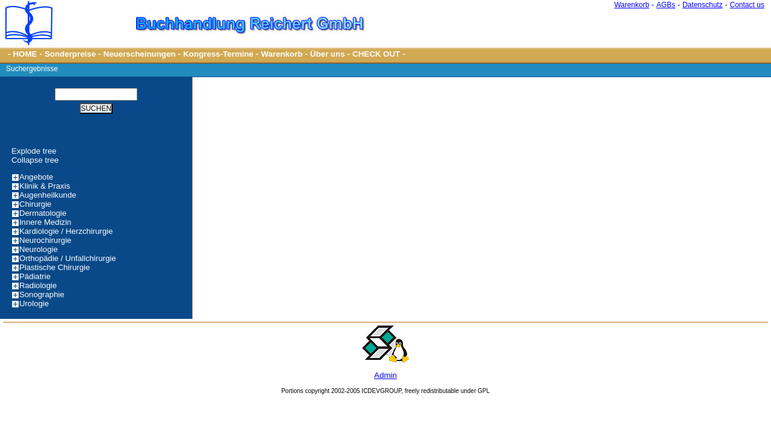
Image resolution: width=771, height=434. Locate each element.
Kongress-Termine (218, 53)
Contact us (747, 5)
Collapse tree (35, 160)
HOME (25, 53)
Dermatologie (42, 213)
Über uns (327, 53)
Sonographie (41, 294)
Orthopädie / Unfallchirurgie (67, 258)
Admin (385, 375)
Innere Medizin (45, 222)
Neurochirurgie (45, 240)
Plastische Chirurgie (54, 267)
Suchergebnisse (32, 68)
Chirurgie (35, 204)
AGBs (666, 5)
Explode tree (34, 151)
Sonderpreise (70, 53)
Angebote (36, 176)
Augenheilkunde (47, 195)
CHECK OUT (376, 53)
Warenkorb (631, 5)
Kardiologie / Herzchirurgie (66, 231)
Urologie (34, 303)
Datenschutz (702, 5)
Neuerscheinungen (140, 53)
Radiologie (38, 285)
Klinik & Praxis (44, 185)
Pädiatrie (35, 276)
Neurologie (38, 249)
